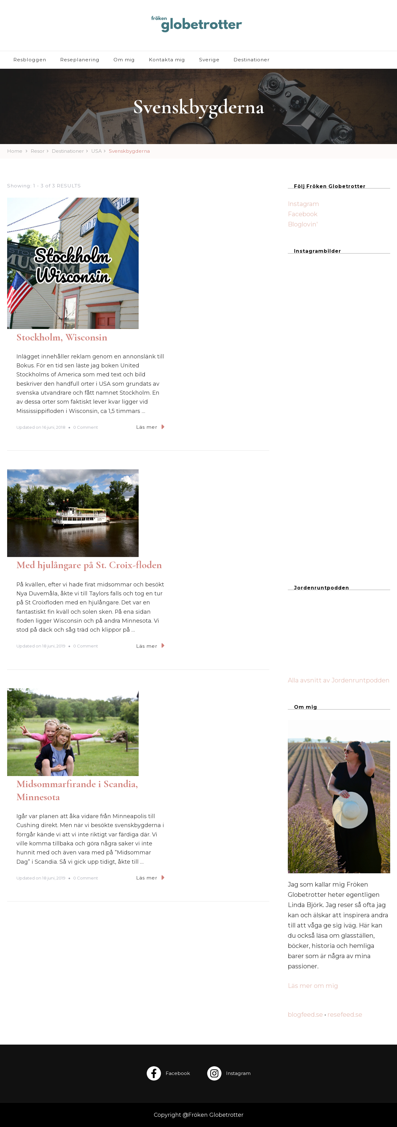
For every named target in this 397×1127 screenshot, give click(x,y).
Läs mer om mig (313, 985)
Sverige (209, 60)
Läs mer (255, 293)
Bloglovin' (303, 224)
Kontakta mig (167, 60)
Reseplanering (80, 60)
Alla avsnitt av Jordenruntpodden (339, 680)
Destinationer (252, 60)
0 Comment (190, 294)
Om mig (124, 60)
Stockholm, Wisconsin (166, 204)
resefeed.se (345, 1014)
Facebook (303, 214)
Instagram (303, 204)
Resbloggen (29, 60)
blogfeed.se (305, 1014)
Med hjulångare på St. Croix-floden (194, 346)
